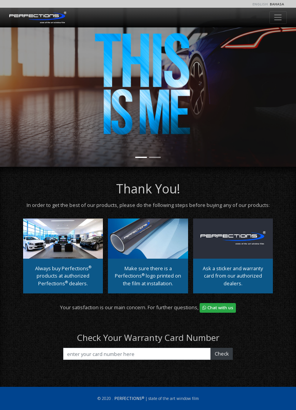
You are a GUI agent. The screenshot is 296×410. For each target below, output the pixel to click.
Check (222, 353)
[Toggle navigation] (278, 17)
